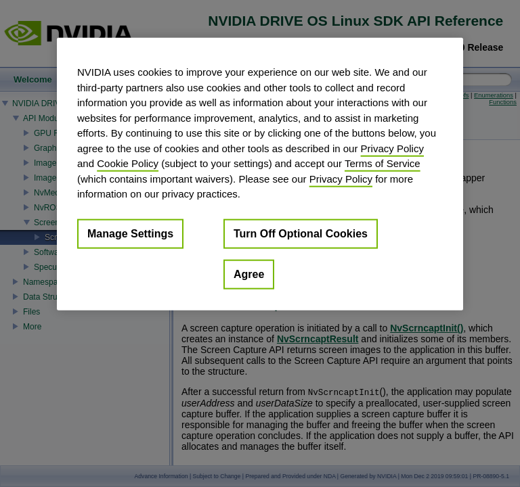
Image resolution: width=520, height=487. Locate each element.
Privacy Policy (392, 148)
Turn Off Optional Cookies (301, 233)
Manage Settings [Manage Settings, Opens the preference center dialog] (130, 233)
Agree (249, 273)
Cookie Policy (127, 163)
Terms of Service (382, 163)
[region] (260, 174)
